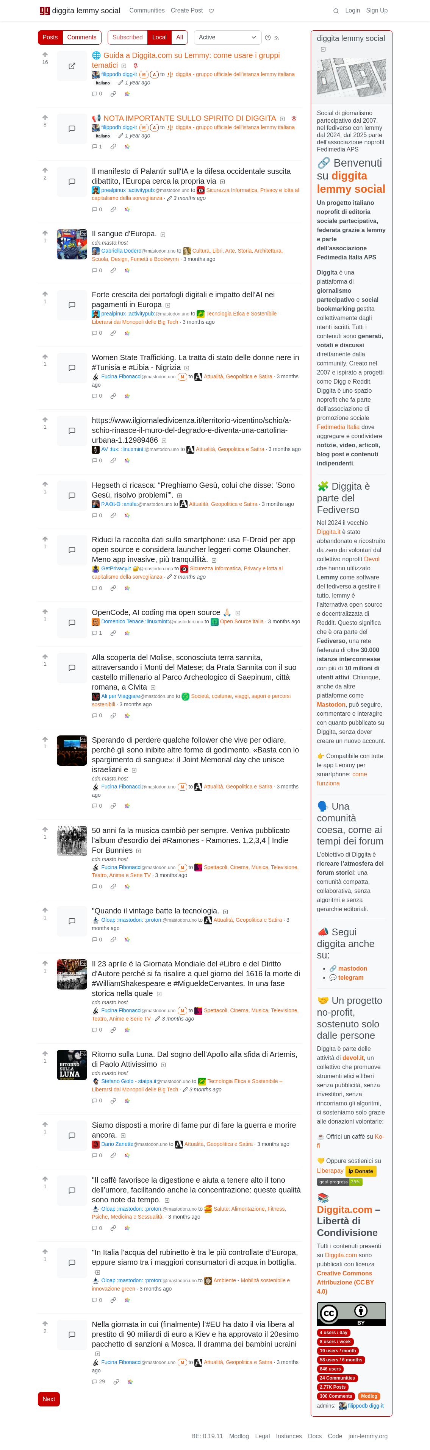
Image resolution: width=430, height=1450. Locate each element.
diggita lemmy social (79, 11)
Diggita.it (329, 532)
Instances (289, 1436)
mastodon (352, 968)
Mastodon (331, 704)
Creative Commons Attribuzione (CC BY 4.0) (345, 1282)
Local (159, 37)
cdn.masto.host (110, 243)
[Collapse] (323, 49)
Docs (315, 1436)
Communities (147, 10)
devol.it (353, 1058)
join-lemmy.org (368, 1436)
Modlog (369, 1396)
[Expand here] (72, 244)
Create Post (187, 10)
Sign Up (377, 10)
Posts (50, 37)
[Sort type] (228, 37)
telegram (351, 977)
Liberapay (330, 1170)
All (179, 37)
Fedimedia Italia (338, 427)
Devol (372, 559)
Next (49, 1399)
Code (335, 1436)
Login (352, 10)
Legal (262, 1436)
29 (98, 1381)
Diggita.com (344, 1209)
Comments (82, 37)
